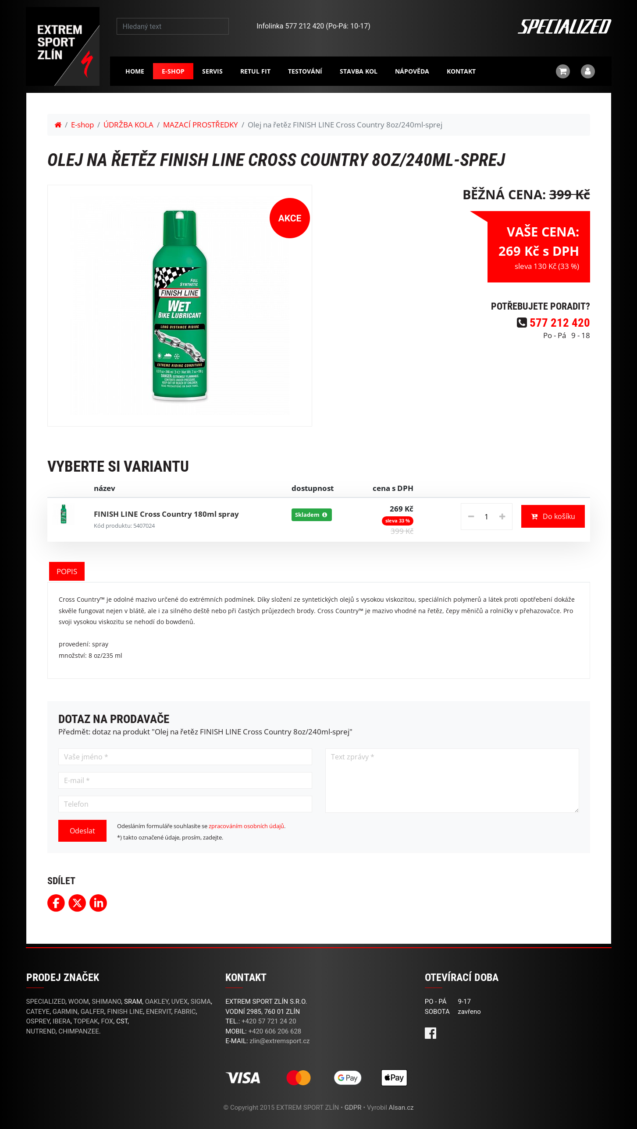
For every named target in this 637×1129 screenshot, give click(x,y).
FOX (107, 1021)
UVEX (179, 1002)
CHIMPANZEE (78, 1031)
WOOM (78, 1002)
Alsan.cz (401, 1107)
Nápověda (412, 71)
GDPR (353, 1107)
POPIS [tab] (67, 571)
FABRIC (185, 1012)
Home (134, 71)
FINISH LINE (125, 1012)
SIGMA (201, 1002)
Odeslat (82, 831)
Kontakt (461, 71)
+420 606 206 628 (274, 1031)
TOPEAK (85, 1021)
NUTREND (41, 1031)
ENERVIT (158, 1012)
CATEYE (38, 1012)
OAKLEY (156, 1002)
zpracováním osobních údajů (246, 826)
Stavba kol (358, 71)
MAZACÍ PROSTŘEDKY (200, 125)
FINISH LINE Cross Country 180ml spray (166, 514)
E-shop (173, 71)
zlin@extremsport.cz (279, 1041)
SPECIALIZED (45, 1002)
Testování (305, 71)
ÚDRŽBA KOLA (128, 125)
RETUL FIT (255, 71)
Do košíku (553, 516)
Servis (212, 71)
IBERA (62, 1021)
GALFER (92, 1012)
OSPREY (38, 1021)
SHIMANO (106, 1002)
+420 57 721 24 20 (269, 1021)
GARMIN (65, 1012)
